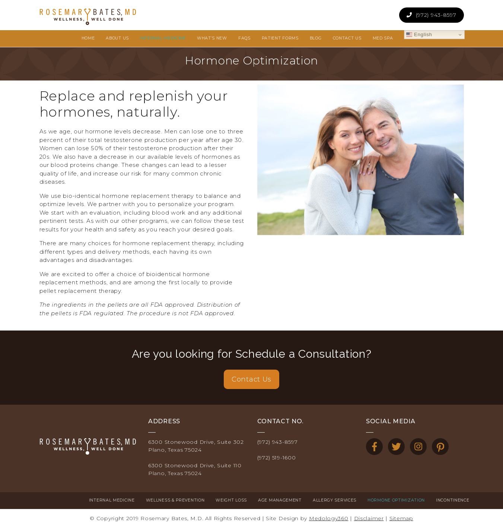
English (377, 35)
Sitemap (401, 518)
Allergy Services (285, 500)
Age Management (230, 500)
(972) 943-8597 (436, 15)
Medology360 (328, 518)
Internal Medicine (62, 500)
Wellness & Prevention (125, 500)
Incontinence (403, 500)
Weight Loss (181, 500)
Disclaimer (369, 518)
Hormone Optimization (346, 500)
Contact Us (251, 379)
